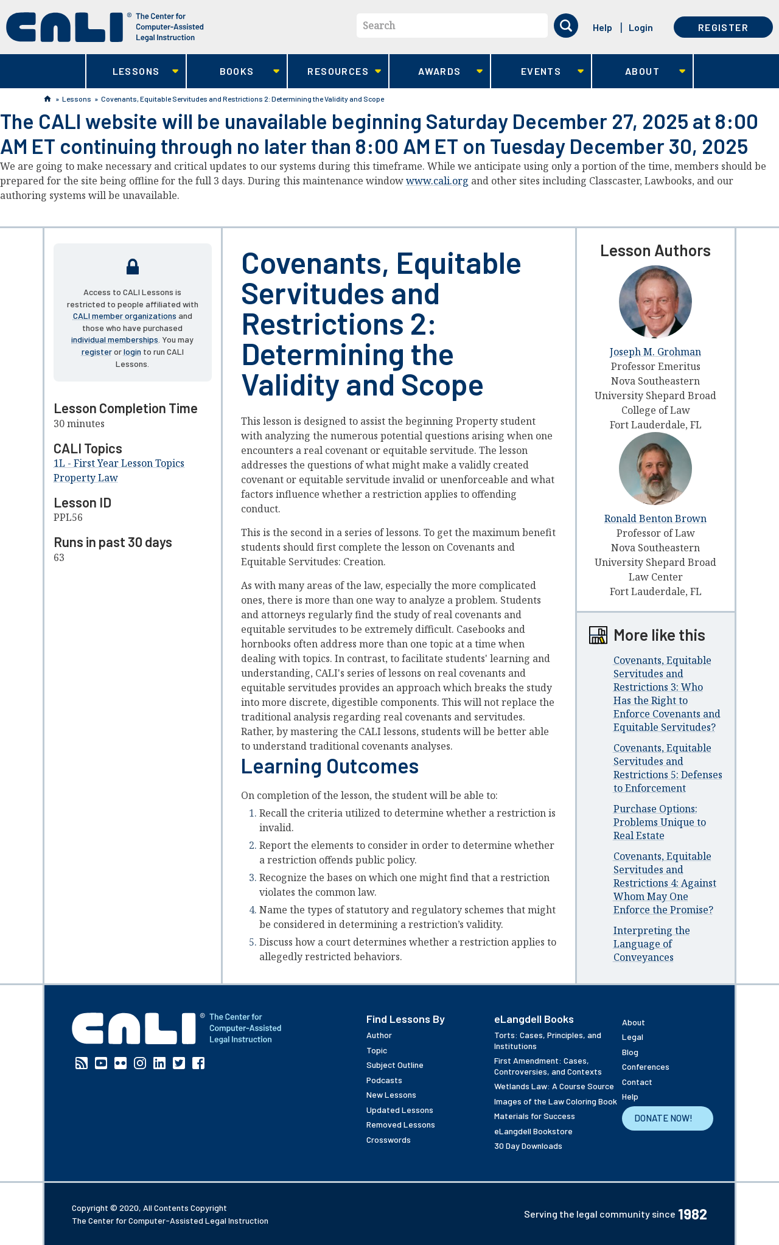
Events (537, 71)
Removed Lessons (400, 1124)
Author (379, 1035)
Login (641, 27)
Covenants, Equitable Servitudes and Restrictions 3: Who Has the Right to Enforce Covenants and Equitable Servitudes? (667, 694)
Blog (630, 1052)
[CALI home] (105, 27)
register (97, 351)
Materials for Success (534, 1116)
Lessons (132, 71)
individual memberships (114, 339)
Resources (334, 71)
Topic (376, 1050)
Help (602, 27)
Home (47, 98)
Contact (637, 1081)
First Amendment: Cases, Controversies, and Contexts (548, 1065)
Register (723, 27)
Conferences (645, 1066)
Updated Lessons (399, 1109)
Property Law (86, 477)
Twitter (179, 1063)
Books (233, 71)
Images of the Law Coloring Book (555, 1101)
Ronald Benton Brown (655, 518)
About (638, 71)
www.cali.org (437, 180)
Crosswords (388, 1139)
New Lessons (391, 1094)
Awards (436, 71)
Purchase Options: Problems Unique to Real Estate (659, 822)
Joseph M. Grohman (655, 351)
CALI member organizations (124, 315)
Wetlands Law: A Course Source (554, 1086)
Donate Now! (663, 1117)
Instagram (140, 1063)
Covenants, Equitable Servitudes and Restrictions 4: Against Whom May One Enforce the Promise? (664, 882)
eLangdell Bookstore (533, 1131)
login (132, 351)
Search (379, 25)
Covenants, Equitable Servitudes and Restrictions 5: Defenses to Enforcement (667, 768)
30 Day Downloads (528, 1145)
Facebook (198, 1063)
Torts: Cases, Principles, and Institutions (547, 1040)
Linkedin (159, 1063)
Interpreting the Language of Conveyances (651, 944)
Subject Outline (395, 1064)
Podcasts (384, 1080)
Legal (632, 1036)
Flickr (120, 1063)
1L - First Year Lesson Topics (119, 463)
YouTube (101, 1063)
